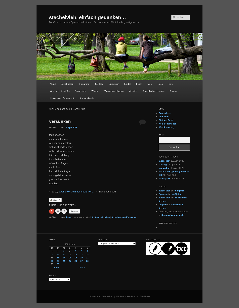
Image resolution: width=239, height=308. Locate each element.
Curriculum (114, 84)
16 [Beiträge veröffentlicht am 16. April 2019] (58, 258)
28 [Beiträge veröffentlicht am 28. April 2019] (87, 261)
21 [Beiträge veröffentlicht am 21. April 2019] (87, 258)
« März (57, 267)
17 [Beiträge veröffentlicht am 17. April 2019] (64, 258)
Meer (150, 84)
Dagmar (163, 204)
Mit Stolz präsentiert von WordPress (133, 296)
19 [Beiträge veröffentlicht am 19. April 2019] (76, 258)
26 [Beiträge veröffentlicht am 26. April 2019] (76, 261)
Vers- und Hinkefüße (60, 91)
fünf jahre (179, 190)
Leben (139, 84)
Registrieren (165, 113)
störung (163, 164)
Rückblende (80, 91)
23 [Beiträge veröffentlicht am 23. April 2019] (58, 261)
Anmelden (164, 116)
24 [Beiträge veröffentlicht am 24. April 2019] (64, 261)
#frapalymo (84, 84)
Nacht (160, 84)
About (53, 84)
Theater (173, 91)
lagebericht (164, 161)
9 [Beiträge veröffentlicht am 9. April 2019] (58, 254)
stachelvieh (164, 190)
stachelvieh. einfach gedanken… (87, 17)
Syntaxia (163, 194)
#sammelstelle (87, 98)
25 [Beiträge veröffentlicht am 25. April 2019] (70, 261)
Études (127, 84)
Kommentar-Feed (167, 124)
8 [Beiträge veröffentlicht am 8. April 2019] (52, 254)
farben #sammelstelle (173, 215)
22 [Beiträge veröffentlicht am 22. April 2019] (52, 261)
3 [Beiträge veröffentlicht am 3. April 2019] (63, 251)
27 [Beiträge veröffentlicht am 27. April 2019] (81, 261)
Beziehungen (67, 84)
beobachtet (164, 168)
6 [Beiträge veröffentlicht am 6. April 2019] (81, 251)
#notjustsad (97, 217)
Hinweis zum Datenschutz (62, 98)
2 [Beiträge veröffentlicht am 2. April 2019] (58, 251)
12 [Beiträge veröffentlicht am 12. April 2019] (76, 254)
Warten (94, 91)
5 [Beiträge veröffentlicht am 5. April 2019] (75, 251)
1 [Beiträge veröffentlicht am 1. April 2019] (52, 251)
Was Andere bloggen (113, 91)
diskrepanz (164, 178)
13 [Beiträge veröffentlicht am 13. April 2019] (81, 254)
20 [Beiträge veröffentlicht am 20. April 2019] (81, 258)
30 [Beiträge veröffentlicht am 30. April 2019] (58, 264)
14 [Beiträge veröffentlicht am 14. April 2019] (87, 254)
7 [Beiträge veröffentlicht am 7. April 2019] (87, 251)
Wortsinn (133, 91)
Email (161, 134)
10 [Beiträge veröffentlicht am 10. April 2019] (64, 254)
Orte (170, 84)
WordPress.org (166, 127)
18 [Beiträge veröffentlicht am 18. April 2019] (70, 258)
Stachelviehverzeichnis (153, 91)
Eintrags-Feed (166, 120)
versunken (60, 121)
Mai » (82, 267)
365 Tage (99, 84)
